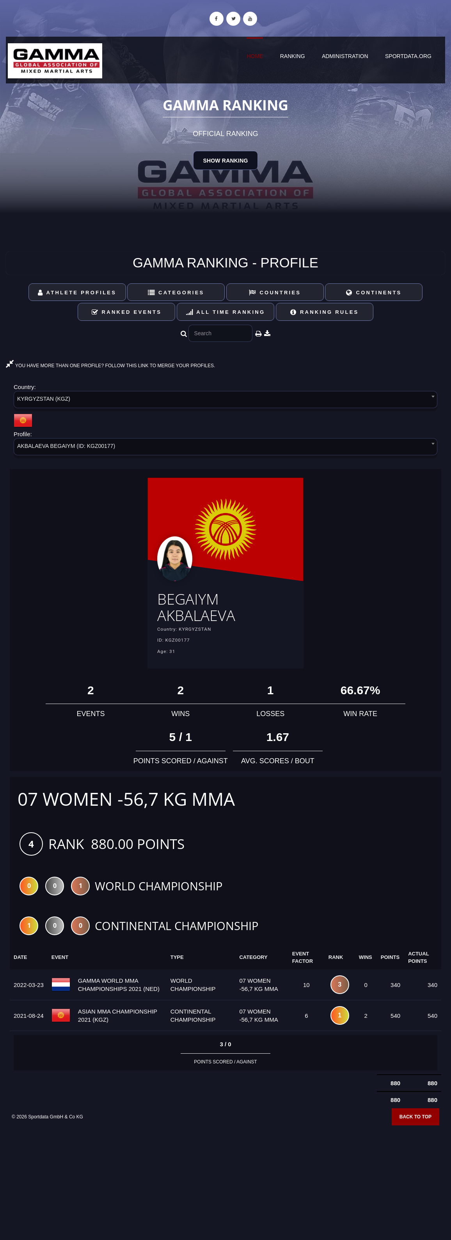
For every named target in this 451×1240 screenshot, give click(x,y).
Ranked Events (127, 312)
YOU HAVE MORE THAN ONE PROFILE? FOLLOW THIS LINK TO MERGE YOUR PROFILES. (110, 365)
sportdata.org (408, 56)
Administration (345, 56)
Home (255, 56)
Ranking (292, 56)
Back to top (415, 1124)
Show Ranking (225, 160)
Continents (373, 292)
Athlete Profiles (77, 292)
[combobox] (225, 401)
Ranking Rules (324, 312)
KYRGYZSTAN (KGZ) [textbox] (43, 399)
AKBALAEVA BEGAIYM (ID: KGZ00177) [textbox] (66, 446)
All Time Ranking (225, 312)
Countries (275, 292)
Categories (176, 292)
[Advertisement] (225, 1183)
